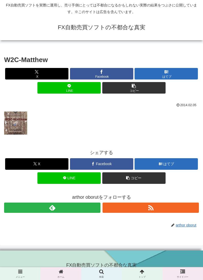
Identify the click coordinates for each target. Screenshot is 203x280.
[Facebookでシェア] (101, 73)
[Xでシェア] (36, 73)
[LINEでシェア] (69, 88)
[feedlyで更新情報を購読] (52, 208)
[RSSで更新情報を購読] (151, 208)
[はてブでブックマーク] (166, 73)
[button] (134, 88)
